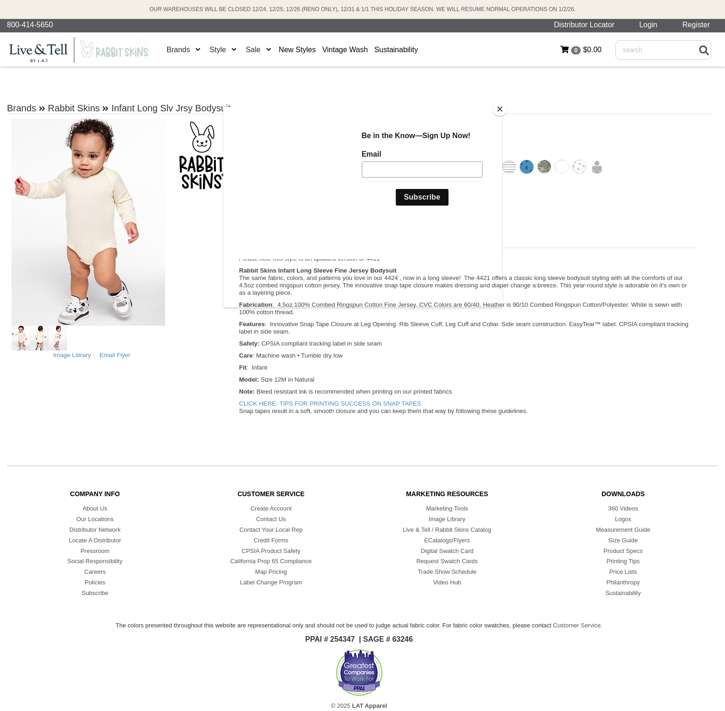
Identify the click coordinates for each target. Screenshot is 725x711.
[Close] (500, 109)
